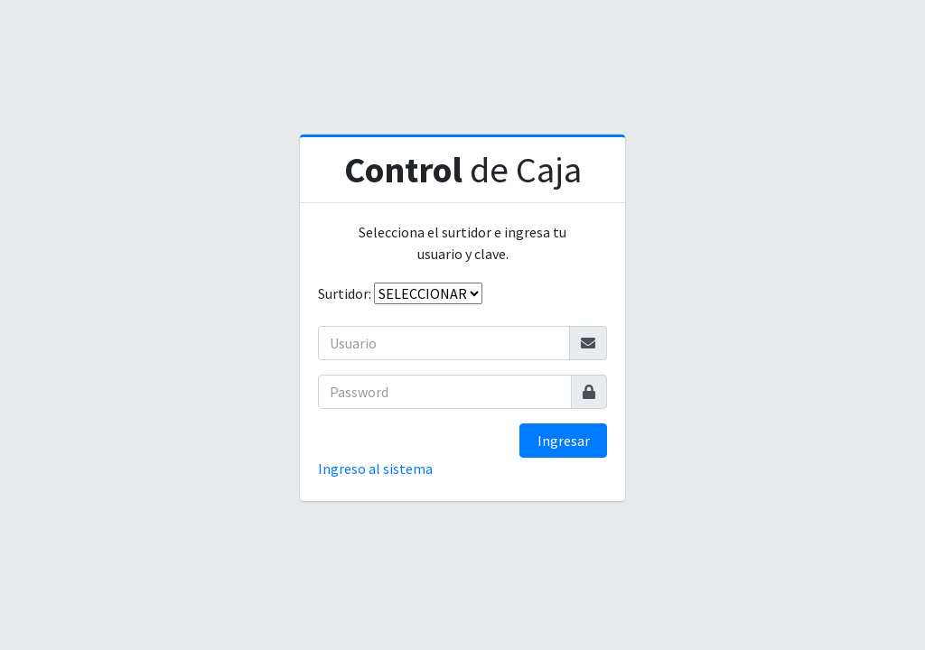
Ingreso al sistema (375, 469)
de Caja (463, 169)
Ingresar (563, 441)
